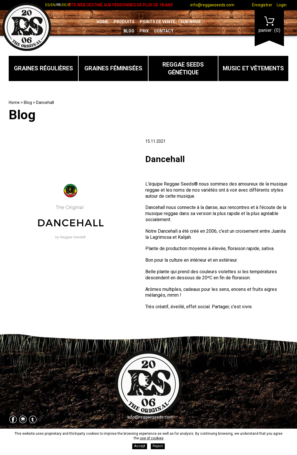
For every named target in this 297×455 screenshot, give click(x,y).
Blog (129, 31)
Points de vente (157, 21)
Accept (139, 446)
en (53, 5)
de (64, 5)
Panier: (269, 24)
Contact (164, 31)
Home (102, 21)
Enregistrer (262, 5)
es (47, 5)
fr (59, 5)
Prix (144, 31)
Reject (158, 446)
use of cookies (152, 438)
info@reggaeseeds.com (212, 5)
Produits (124, 21)
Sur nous (190, 21)
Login (282, 5)
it (69, 5)
